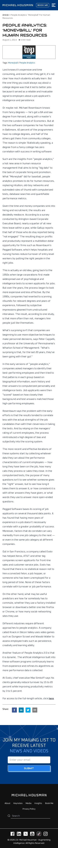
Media (28, 803)
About (7, 803)
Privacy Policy (29, 809)
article (5, 15)
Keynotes (18, 803)
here (51, 698)
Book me (42, 5)
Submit (29, 768)
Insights (38, 803)
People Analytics (27, 63)
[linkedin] (21, 710)
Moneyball (13, 63)
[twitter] (28, 710)
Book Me (49, 803)
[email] (34, 710)
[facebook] (14, 710)
